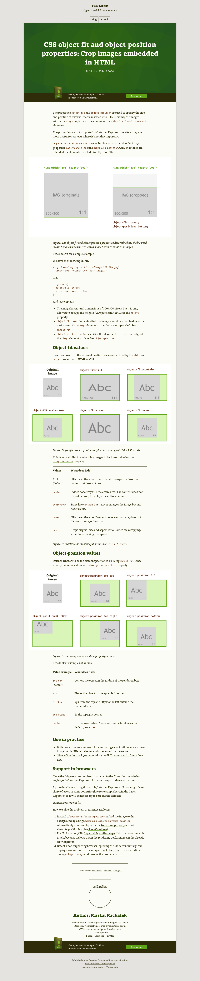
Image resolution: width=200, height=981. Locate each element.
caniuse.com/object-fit (67, 803)
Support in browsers (74, 769)
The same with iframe (123, 756)
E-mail (89, 936)
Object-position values (77, 553)
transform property (113, 825)
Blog (92, 20)
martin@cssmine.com (92, 967)
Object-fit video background (74, 756)
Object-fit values (70, 348)
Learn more (136, 96)
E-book (106, 20)
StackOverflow (97, 830)
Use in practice (68, 740)
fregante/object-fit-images (99, 834)
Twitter (108, 871)
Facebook (97, 871)
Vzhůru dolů (112, 967)
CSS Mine (100, 6)
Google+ (117, 871)
